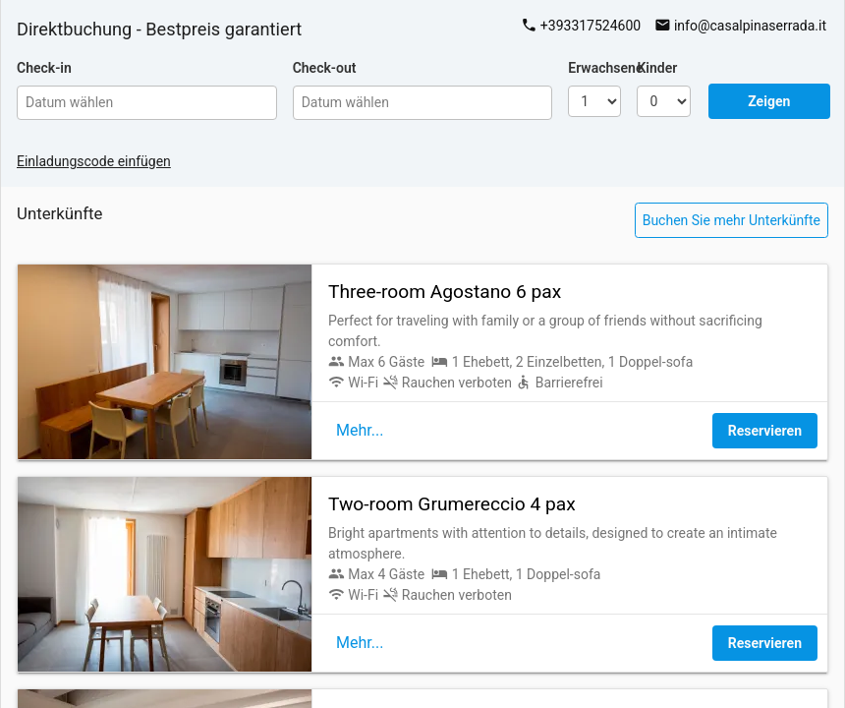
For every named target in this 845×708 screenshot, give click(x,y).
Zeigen (769, 101)
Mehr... (359, 430)
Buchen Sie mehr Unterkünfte (731, 220)
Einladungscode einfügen (94, 161)
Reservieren (765, 431)
